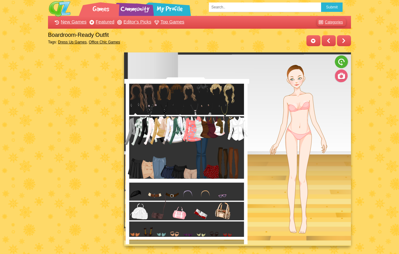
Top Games (169, 21)
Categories (330, 22)
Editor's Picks (133, 21)
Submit (332, 7)
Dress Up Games (72, 42)
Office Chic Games (104, 42)
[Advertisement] (84, 146)
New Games (70, 21)
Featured (101, 21)
